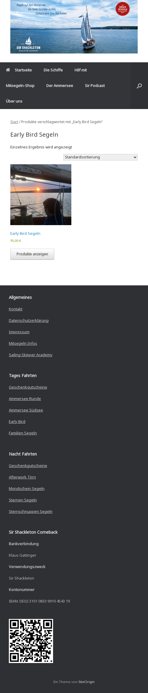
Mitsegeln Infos (23, 343)
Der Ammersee (59, 85)
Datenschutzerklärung (29, 320)
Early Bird (17, 421)
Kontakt (15, 309)
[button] (139, 85)
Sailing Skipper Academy (30, 354)
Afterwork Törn (22, 477)
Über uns (14, 101)
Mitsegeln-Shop (20, 85)
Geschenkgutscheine (28, 387)
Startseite (19, 70)
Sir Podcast (95, 85)
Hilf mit (81, 70)
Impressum (19, 331)
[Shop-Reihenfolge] (100, 157)
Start (14, 121)
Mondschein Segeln (27, 488)
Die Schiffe (53, 70)
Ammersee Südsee (26, 410)
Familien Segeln (23, 433)
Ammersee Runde (25, 398)
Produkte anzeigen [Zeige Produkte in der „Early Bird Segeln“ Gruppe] (32, 254)
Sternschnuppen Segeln (30, 511)
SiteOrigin (86, 681)
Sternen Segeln (23, 500)
